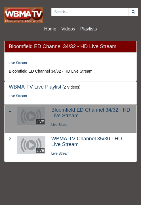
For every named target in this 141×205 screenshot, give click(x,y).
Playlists (88, 28)
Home (50, 28)
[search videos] (90, 12)
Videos (68, 28)
